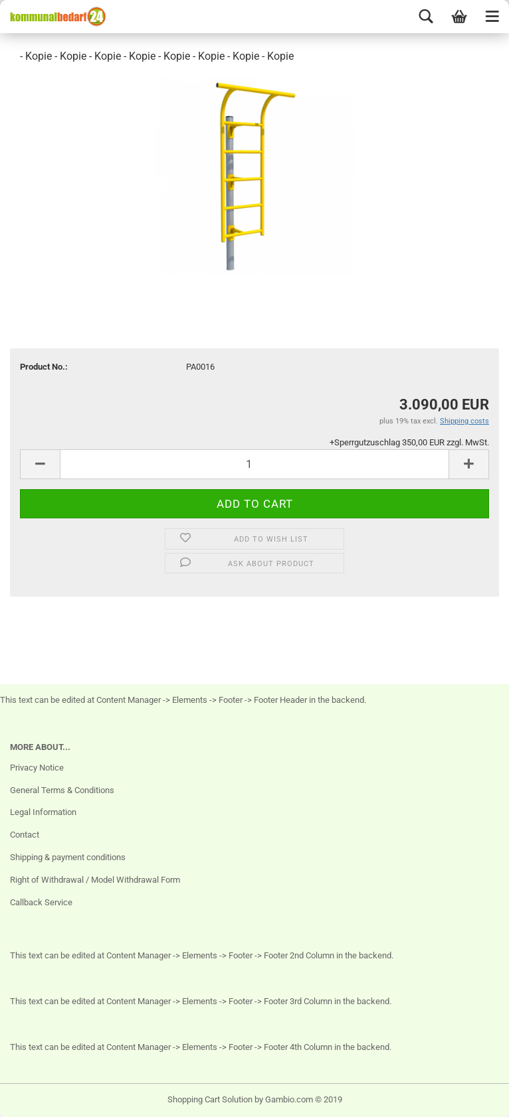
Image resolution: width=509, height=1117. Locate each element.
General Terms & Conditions (62, 790)
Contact (24, 835)
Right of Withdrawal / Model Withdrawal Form (95, 880)
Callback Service (41, 902)
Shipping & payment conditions (68, 857)
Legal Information (43, 812)
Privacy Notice (37, 768)
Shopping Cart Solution (210, 1099)
